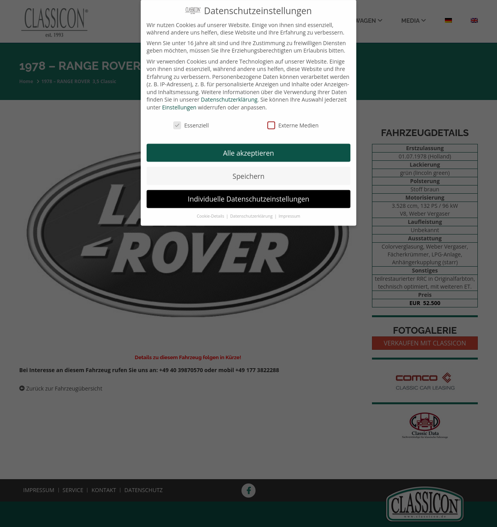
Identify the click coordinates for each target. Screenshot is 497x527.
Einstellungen (179, 101)
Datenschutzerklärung (229, 94)
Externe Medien (293, 120)
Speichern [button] (248, 170)
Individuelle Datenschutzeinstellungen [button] (248, 193)
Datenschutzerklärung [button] (252, 210)
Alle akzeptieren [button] (248, 147)
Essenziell (191, 120)
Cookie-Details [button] (211, 210)
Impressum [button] (289, 210)
